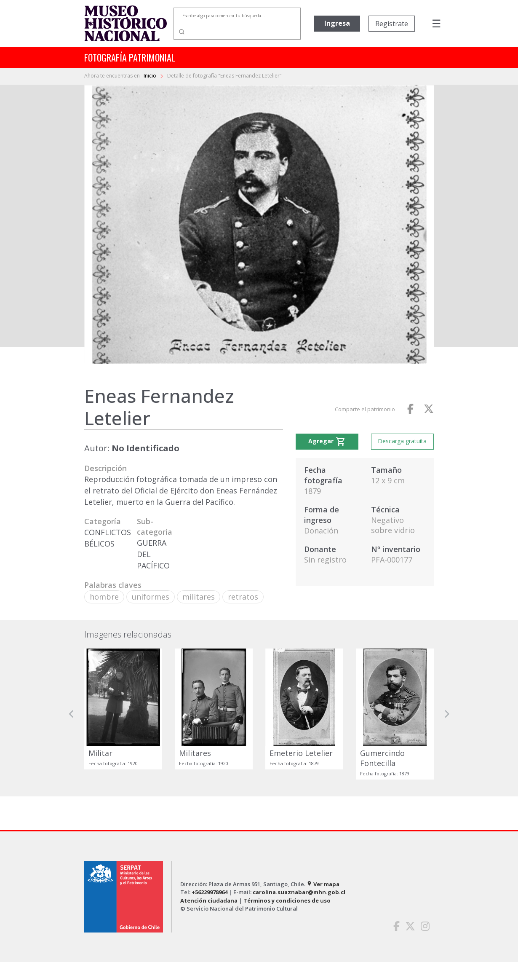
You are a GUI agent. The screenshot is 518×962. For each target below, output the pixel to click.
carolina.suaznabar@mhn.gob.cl (299, 892)
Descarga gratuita (402, 441)
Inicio (151, 75)
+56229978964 (209, 892)
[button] (71, 714)
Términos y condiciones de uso (287, 900)
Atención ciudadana (209, 900)
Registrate (391, 23)
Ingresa (337, 23)
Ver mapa (323, 884)
